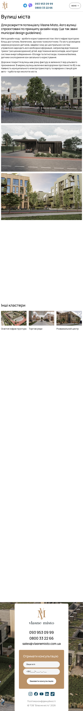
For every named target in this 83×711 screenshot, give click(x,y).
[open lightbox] (41, 148)
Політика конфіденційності (41, 701)
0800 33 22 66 (44, 7)
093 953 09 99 (44, 3)
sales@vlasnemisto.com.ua (41, 644)
